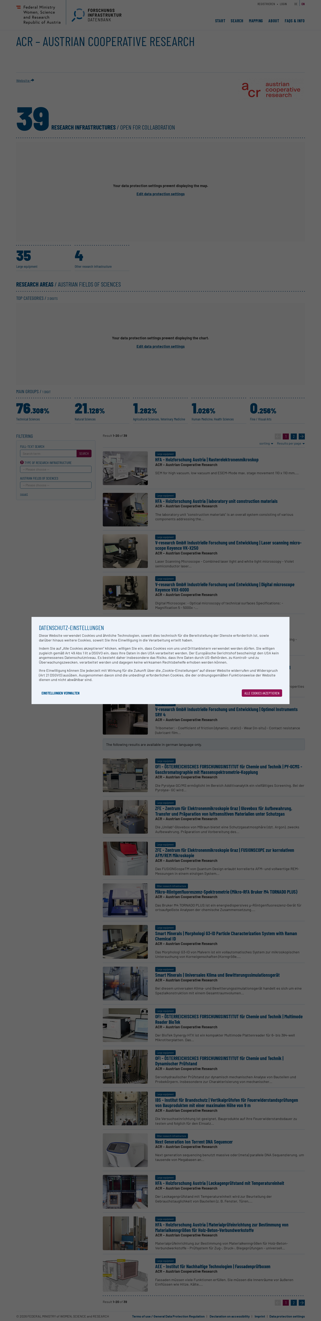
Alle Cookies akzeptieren (261, 693)
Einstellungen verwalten (60, 693)
